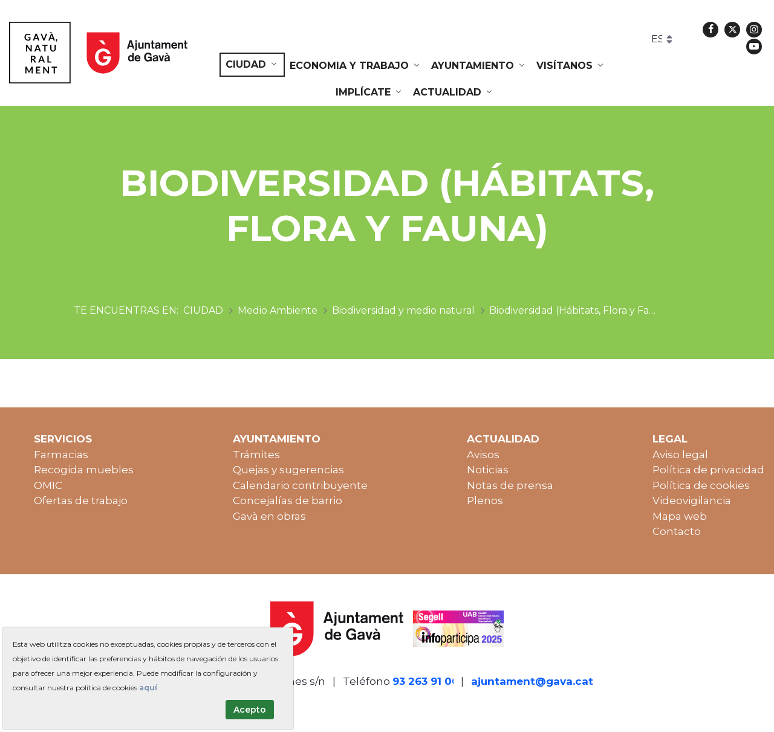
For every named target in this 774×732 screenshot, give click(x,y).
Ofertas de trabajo (81, 500)
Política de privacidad (708, 470)
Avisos (483, 455)
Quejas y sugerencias (288, 470)
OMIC (48, 485)
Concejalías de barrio (287, 500)
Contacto (676, 531)
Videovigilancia (691, 500)
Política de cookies (701, 485)
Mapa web (679, 516)
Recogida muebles (84, 470)
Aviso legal (680, 455)
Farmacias (61, 455)
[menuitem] (252, 65)
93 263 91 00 (425, 681)
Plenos (485, 500)
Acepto (249, 709)
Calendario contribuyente (300, 485)
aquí (148, 687)
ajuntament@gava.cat (532, 681)
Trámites (256, 455)
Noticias (488, 470)
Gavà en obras (269, 516)
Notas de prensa (510, 485)
